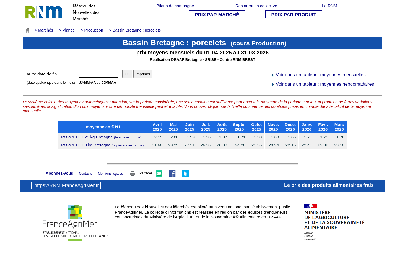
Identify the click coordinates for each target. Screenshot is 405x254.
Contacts (85, 174)
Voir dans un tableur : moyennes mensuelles (318, 74)
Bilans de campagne (175, 5)
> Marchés (44, 30)
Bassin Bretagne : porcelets (174, 42)
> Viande (67, 30)
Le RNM (329, 5)
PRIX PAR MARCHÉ (217, 14)
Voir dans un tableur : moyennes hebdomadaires (322, 84)
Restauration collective (256, 5)
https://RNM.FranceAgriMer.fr (66, 185)
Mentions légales (110, 174)
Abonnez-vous (59, 173)
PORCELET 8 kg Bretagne (102, 145)
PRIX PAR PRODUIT (293, 14)
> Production (92, 30)
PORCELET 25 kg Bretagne (101, 137)
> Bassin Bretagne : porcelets (135, 30)
